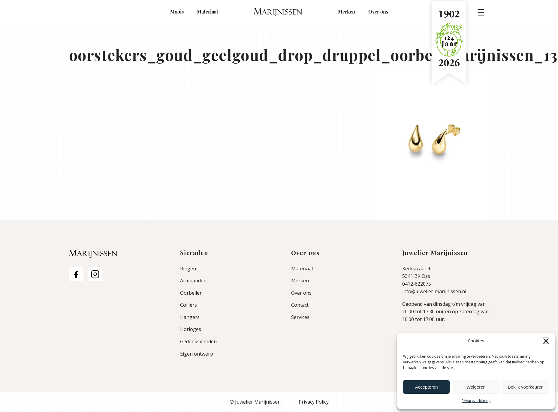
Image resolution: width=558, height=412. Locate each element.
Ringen (188, 268)
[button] (546, 341)
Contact (300, 305)
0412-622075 (416, 284)
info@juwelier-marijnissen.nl (434, 291)
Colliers (188, 305)
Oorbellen (191, 293)
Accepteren (426, 386)
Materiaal (207, 12)
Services (300, 317)
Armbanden (193, 280)
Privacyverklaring (476, 400)
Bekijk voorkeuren (526, 386)
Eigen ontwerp (196, 353)
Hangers (190, 317)
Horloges (190, 329)
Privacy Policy (314, 401)
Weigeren (476, 386)
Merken (346, 12)
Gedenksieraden (198, 341)
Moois (177, 12)
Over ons (378, 12)
